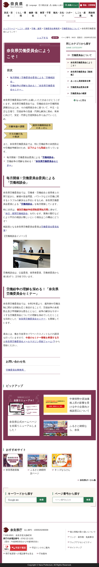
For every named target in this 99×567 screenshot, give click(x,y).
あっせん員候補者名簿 (80, 81)
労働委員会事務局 (52, 29)
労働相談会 (48, 157)
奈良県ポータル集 (88, 480)
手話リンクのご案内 (41, 548)
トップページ (9, 29)
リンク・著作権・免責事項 (82, 537)
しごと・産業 (23, 29)
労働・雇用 (36, 29)
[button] (31, 5)
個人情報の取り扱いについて (83, 532)
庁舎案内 (43, 554)
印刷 (55, 37)
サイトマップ (76, 547)
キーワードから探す (20, 493)
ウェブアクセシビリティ (81, 542)
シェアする (42, 37)
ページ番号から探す (67, 493)
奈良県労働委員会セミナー (32, 319)
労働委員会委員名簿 (79, 87)
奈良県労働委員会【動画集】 (81, 73)
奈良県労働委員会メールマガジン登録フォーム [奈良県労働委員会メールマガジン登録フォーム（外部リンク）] (28, 341)
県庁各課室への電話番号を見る (19, 554)
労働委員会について (71, 29)
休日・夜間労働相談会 (16, 213)
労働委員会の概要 (78, 93)
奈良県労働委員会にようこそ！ (81, 64)
